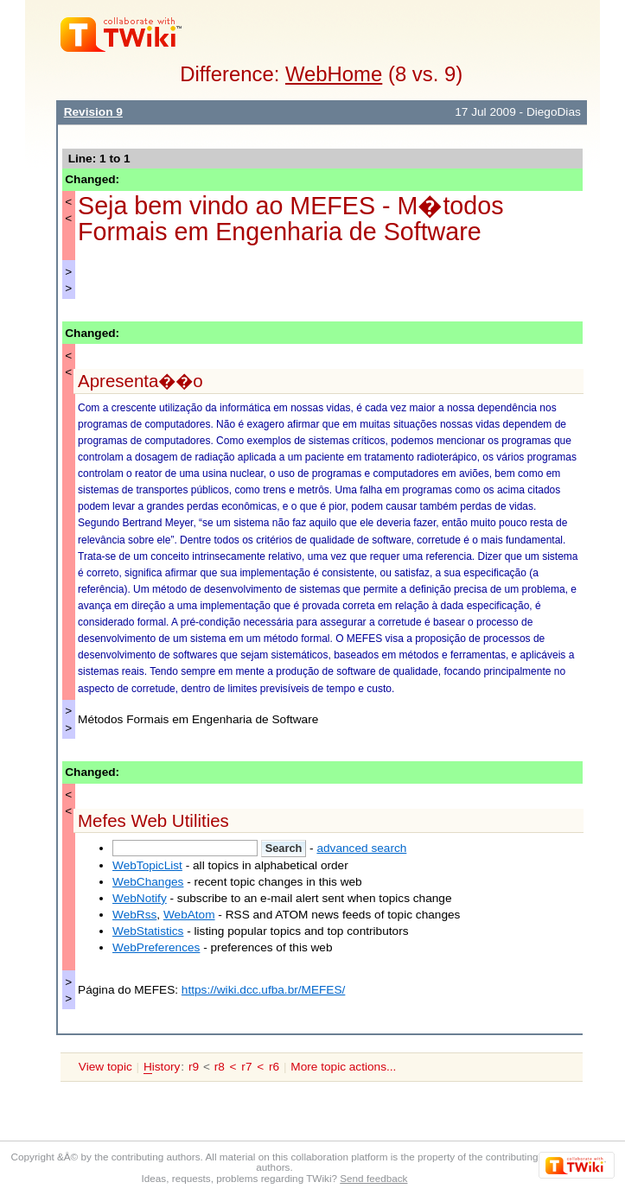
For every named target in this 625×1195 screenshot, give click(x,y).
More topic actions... (343, 1066)
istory (161, 1067)
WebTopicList (147, 865)
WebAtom (189, 914)
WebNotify (139, 898)
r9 (193, 1066)
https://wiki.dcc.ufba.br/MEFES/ (264, 989)
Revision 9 (93, 111)
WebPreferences (156, 947)
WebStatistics (147, 931)
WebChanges (147, 881)
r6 (274, 1066)
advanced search (361, 848)
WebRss (134, 914)
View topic (105, 1066)
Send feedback (373, 1178)
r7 (246, 1066)
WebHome (333, 74)
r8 (219, 1066)
